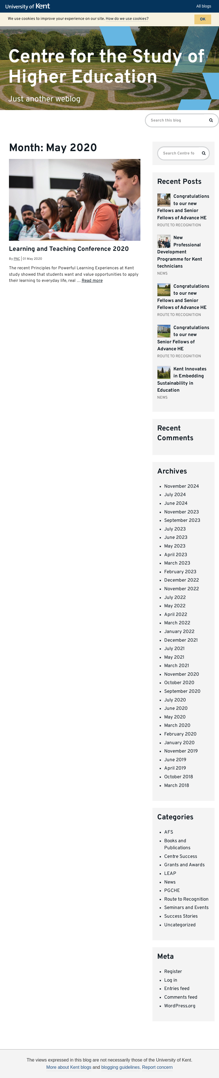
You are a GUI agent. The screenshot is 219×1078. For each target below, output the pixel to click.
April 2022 (175, 615)
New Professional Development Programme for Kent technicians (179, 252)
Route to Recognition (186, 899)
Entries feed (177, 989)
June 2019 (175, 760)
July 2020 (175, 700)
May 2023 (174, 546)
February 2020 (180, 734)
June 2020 (176, 709)
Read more (92, 281)
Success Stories (181, 916)
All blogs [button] (203, 6)
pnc (17, 259)
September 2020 (182, 692)
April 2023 (175, 555)
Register (173, 972)
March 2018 (176, 786)
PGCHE (172, 891)
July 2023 (175, 529)
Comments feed (180, 997)
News (170, 882)
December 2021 (181, 640)
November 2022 (181, 589)
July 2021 (174, 649)
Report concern (157, 1067)
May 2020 (175, 717)
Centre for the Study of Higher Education (106, 67)
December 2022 (181, 580)
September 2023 (182, 521)
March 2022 (177, 623)
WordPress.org (180, 1006)
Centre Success (180, 857)
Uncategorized (180, 925)
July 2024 (175, 495)
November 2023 (181, 512)
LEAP (170, 874)
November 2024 (181, 487)
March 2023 (177, 563)
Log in (170, 980)
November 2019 (181, 751)
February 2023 (180, 572)
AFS (168, 832)
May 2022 (174, 606)
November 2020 (181, 675)
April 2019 (175, 768)
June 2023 (175, 538)
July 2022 (175, 598)
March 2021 (176, 666)
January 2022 (179, 632)
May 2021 (174, 658)
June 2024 (176, 504)
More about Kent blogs (68, 1067)
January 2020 (179, 743)
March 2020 (177, 726)
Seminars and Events (186, 908)
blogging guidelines (120, 1067)
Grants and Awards (184, 865)
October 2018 (178, 777)
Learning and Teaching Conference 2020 (69, 249)
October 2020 (179, 683)
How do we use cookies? (127, 18)
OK (203, 19)
